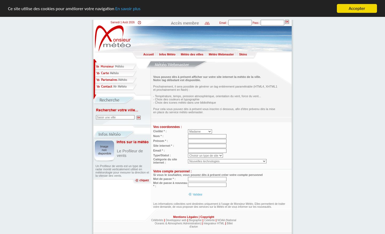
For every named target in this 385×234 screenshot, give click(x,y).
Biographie (195, 220)
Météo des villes (192, 54)
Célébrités (157, 220)
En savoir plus (127, 8)
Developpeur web (176, 220)
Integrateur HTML (213, 223)
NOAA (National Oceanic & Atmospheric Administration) (195, 222)
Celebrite (209, 220)
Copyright (207, 216)
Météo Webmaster (221, 54)
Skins (243, 54)
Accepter (357, 8)
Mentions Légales (186, 216)
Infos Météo (167, 54)
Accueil (148, 54)
